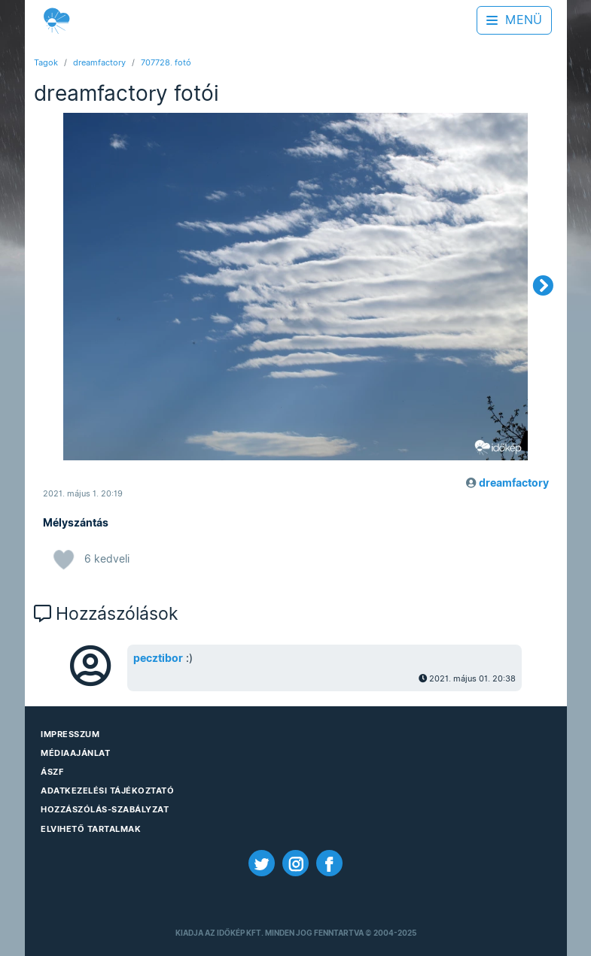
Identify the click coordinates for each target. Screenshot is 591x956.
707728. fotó (166, 62)
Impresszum (70, 734)
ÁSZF (52, 771)
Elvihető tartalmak (91, 829)
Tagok (46, 62)
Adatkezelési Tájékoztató (107, 790)
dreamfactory (99, 62)
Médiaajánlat (75, 753)
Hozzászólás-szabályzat (105, 809)
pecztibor (158, 658)
